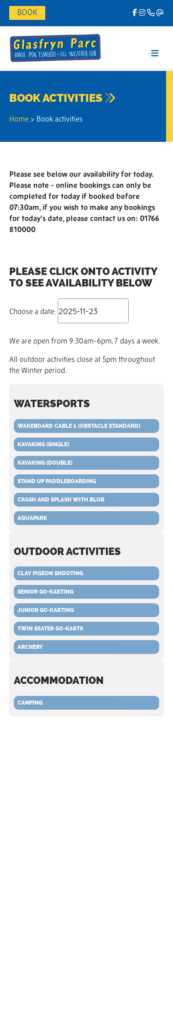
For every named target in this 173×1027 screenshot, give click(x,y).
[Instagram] (142, 13)
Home (19, 119)
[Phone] (151, 13)
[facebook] (134, 13)
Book (27, 13)
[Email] (160, 13)
